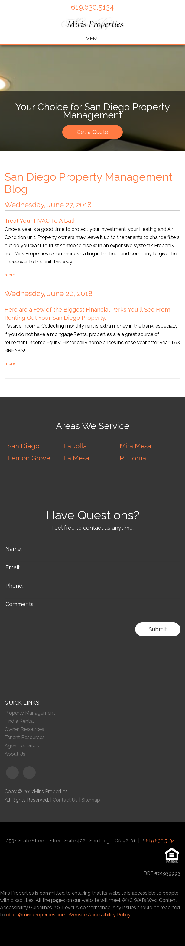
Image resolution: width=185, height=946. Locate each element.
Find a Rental (19, 721)
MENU (93, 39)
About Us (15, 754)
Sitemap (90, 800)
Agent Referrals (22, 746)
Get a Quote (92, 132)
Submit (158, 629)
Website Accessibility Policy (99, 915)
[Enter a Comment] (92, 604)
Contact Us (65, 800)
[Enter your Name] (92, 549)
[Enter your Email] (92, 567)
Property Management (30, 713)
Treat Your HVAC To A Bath (40, 220)
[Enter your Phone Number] (92, 586)
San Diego (23, 446)
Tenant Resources (25, 737)
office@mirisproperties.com (36, 915)
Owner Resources (24, 729)
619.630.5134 (92, 7)
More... (11, 274)
